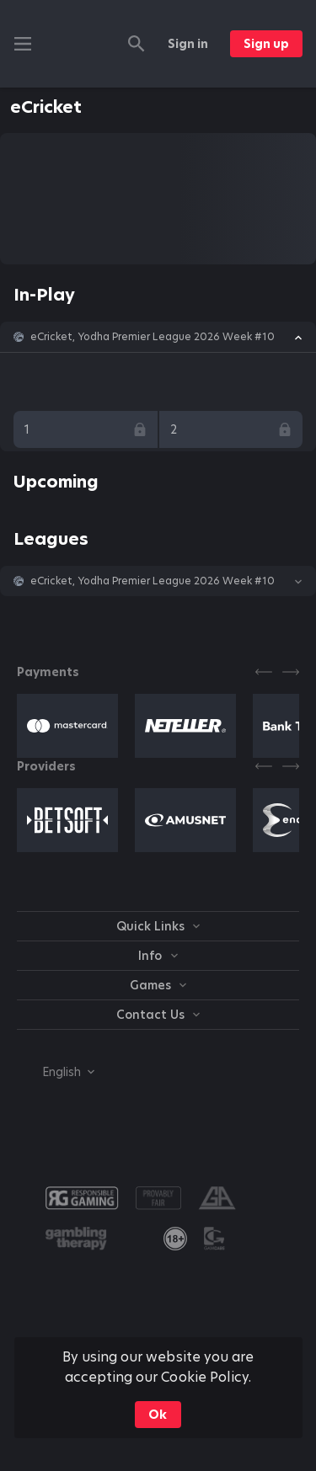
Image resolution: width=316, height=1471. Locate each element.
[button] (158, 337)
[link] (175, 1238)
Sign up (266, 43)
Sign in (188, 43)
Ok (157, 1414)
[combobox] (55, 1071)
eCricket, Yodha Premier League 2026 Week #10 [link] (152, 337)
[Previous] (263, 672)
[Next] (290, 672)
